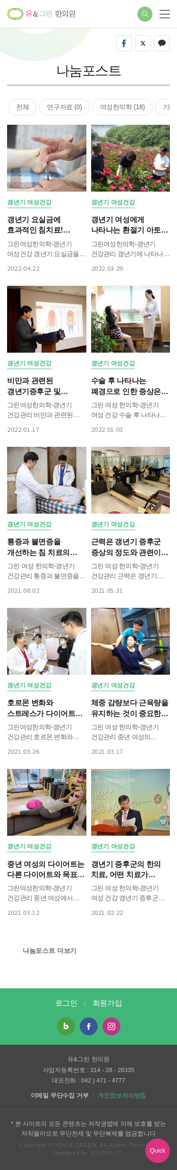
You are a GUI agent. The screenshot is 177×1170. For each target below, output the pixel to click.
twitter (143, 43)
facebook (124, 43)
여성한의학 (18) (122, 107)
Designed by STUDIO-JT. (89, 1153)
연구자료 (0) (64, 107)
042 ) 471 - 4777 (103, 1080)
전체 (22, 107)
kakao (162, 43)
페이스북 (89, 1026)
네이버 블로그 (66, 1026)
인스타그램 (111, 1026)
